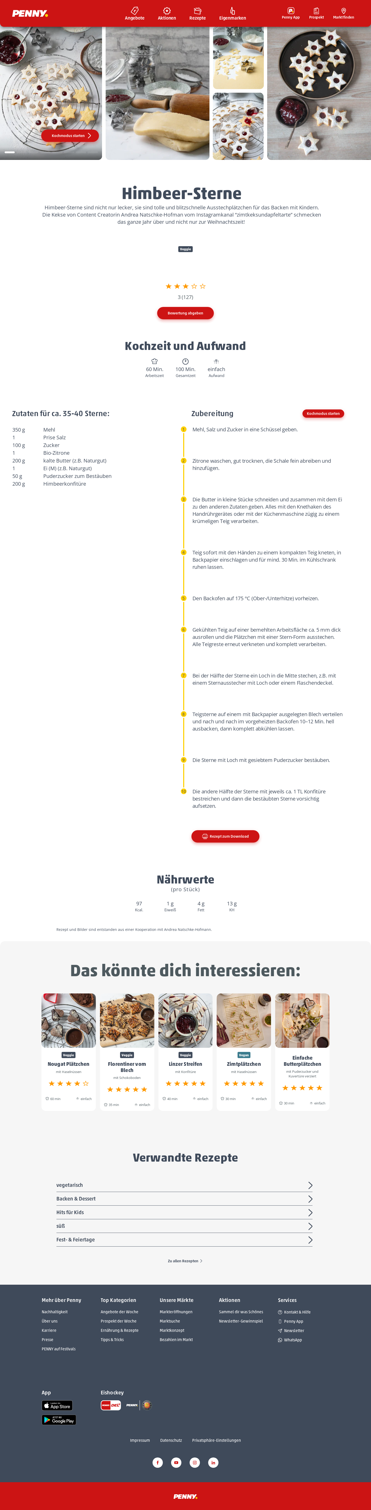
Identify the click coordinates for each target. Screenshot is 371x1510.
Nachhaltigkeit (55, 1311)
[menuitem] (135, 13)
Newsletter (291, 1330)
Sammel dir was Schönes (241, 1311)
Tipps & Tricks (112, 1339)
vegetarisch (185, 1185)
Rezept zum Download (225, 836)
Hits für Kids (185, 1213)
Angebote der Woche (119, 1311)
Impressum (140, 1440)
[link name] (57, 1405)
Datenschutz (171, 1440)
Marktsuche (170, 1321)
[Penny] (185, 1496)
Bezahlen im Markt (176, 1339)
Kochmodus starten (72, 136)
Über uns (49, 1321)
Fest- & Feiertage (185, 1240)
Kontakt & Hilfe (294, 1312)
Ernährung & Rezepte (120, 1330)
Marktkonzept (172, 1330)
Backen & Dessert (185, 1199)
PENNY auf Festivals (58, 1348)
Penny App (290, 1321)
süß (185, 1226)
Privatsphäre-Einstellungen (216, 1440)
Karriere (49, 1330)
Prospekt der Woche (119, 1321)
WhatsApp (290, 1339)
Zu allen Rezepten (185, 1261)
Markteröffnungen (176, 1311)
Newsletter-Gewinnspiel (241, 1321)
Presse (47, 1339)
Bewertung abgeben (185, 313)
